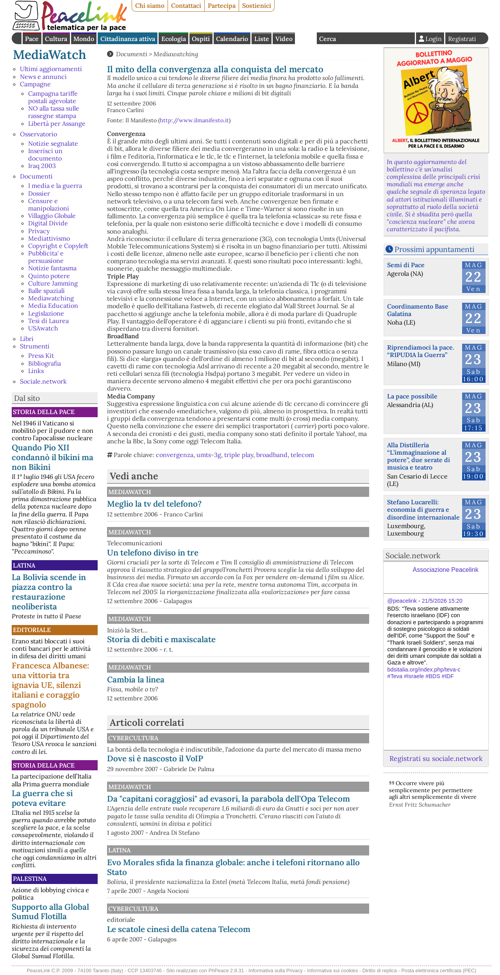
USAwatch (43, 328)
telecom (302, 455)
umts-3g (208, 455)
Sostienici (256, 5)
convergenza (174, 455)
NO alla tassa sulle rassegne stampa (53, 112)
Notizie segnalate (53, 143)
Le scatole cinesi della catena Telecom (178, 929)
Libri (27, 339)
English (306, 38)
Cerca (327, 39)
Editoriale (32, 630)
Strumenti (35, 346)
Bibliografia (44, 363)
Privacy (39, 231)
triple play (238, 455)
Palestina (29, 878)
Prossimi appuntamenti (434, 249)
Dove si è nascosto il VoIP (155, 758)
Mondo (83, 39)
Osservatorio (38, 134)
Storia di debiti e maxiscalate (161, 639)
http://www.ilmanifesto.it (194, 120)
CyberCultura (133, 738)
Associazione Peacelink (446, 569)
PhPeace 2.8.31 (226, 970)
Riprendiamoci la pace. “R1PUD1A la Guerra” (420, 351)
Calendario (232, 39)
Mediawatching (51, 298)
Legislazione (46, 313)
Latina (24, 565)
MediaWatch (49, 54)
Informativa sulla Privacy (275, 970)
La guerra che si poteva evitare (42, 798)
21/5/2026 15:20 (442, 601)
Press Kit (41, 355)
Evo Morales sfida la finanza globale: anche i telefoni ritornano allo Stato (233, 867)
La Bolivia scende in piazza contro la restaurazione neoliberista (49, 592)
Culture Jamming (53, 283)
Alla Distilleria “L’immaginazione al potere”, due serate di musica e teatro (418, 456)
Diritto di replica (379, 970)
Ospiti (201, 39)
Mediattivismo (49, 238)
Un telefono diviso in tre (152, 552)
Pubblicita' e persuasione (46, 256)
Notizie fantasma (52, 268)
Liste (261, 39)
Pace (32, 39)
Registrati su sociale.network (435, 758)
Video (284, 39)
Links (36, 371)
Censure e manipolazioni (48, 204)
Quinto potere (49, 276)
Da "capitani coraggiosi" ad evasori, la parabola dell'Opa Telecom (228, 798)
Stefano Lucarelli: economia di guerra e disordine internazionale (423, 509)
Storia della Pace (44, 412)
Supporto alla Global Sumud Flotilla (50, 912)
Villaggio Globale (52, 216)
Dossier (39, 193)
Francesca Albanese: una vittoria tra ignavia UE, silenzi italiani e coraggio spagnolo (50, 685)
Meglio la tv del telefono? (154, 503)
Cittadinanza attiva (127, 39)
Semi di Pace (406, 265)
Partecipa (222, 5)
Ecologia (173, 39)
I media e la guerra (55, 185)
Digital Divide (48, 223)
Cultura (56, 39)
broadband (272, 455)
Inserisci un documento (45, 154)
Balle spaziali (46, 291)
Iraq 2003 (42, 166)
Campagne (35, 84)
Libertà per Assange (57, 123)
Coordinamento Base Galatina (417, 310)
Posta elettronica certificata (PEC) (438, 970)
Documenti (36, 176)
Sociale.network (43, 381)
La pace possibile (412, 396)
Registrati (462, 39)
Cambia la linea (135, 679)
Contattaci (186, 5)
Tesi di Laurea (48, 321)
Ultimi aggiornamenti (51, 69)
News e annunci (43, 76)
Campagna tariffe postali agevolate (53, 97)
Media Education (53, 305)
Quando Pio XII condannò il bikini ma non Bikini (52, 457)
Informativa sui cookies (332, 970)
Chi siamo (149, 5)
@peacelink (402, 601)
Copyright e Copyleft (58, 246)
